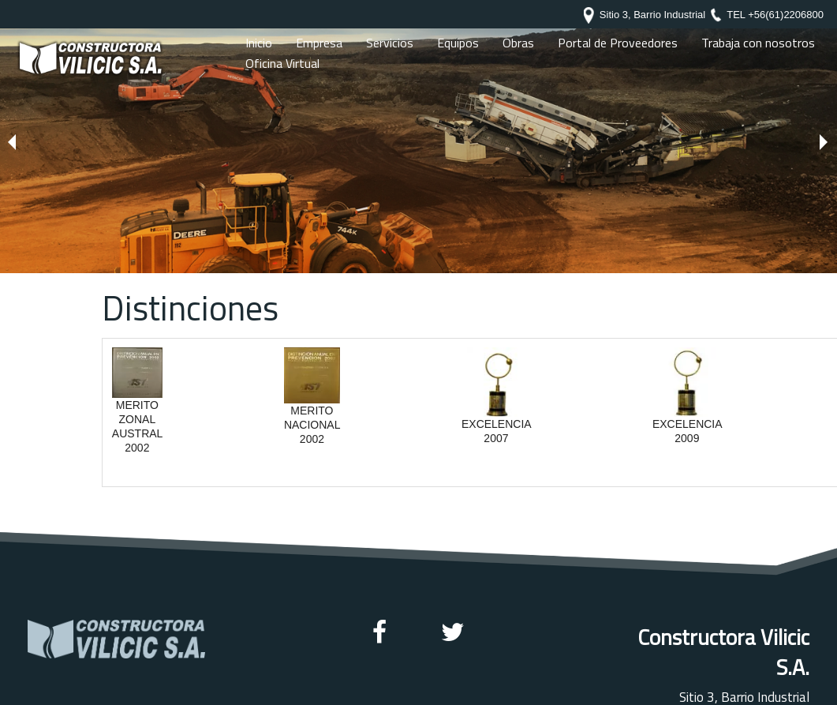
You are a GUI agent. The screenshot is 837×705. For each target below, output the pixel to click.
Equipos (458, 42)
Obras (518, 42)
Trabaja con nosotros (758, 42)
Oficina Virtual (282, 63)
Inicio (258, 42)
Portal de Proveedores (618, 42)
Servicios (389, 42)
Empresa (319, 42)
